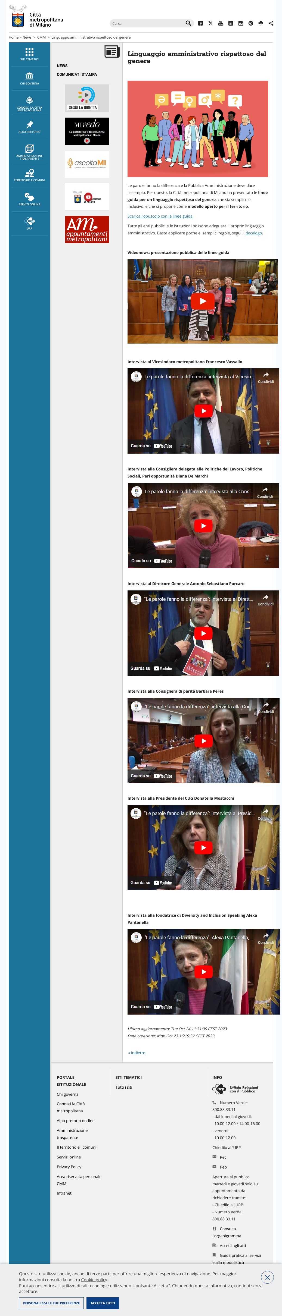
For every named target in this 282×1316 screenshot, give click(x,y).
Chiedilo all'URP (227, 1147)
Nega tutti (267, 1277)
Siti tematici (29, 54)
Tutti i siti (124, 1087)
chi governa (29, 79)
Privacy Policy (69, 1167)
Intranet (64, 1193)
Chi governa (68, 1094)
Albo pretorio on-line (76, 1120)
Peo (223, 1167)
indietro (138, 1053)
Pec (223, 1157)
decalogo (254, 233)
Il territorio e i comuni (76, 1147)
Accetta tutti (103, 1303)
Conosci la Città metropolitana (29, 104)
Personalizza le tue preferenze (51, 1303)
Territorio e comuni (29, 175)
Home (14, 37)
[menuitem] (29, 54)
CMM (41, 37)
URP (29, 224)
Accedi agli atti (233, 1245)
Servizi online (29, 199)
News (27, 37)
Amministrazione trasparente (29, 153)
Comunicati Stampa (77, 74)
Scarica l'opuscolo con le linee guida (160, 216)
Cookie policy (94, 1280)
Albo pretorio (29, 127)
